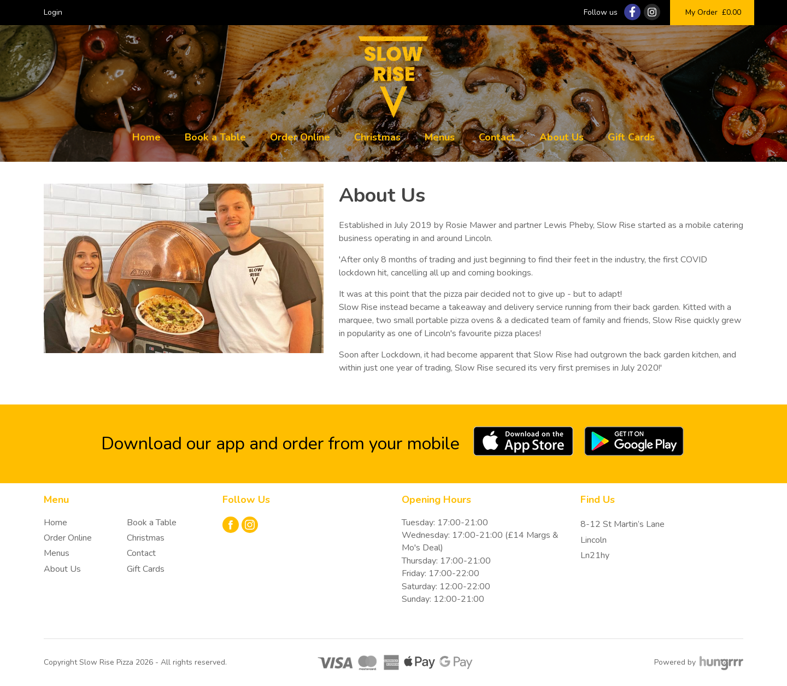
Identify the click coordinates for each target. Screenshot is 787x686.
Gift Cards (631, 137)
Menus (440, 137)
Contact (497, 137)
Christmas (377, 137)
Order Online (300, 137)
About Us (561, 137)
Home (146, 137)
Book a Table (215, 137)
